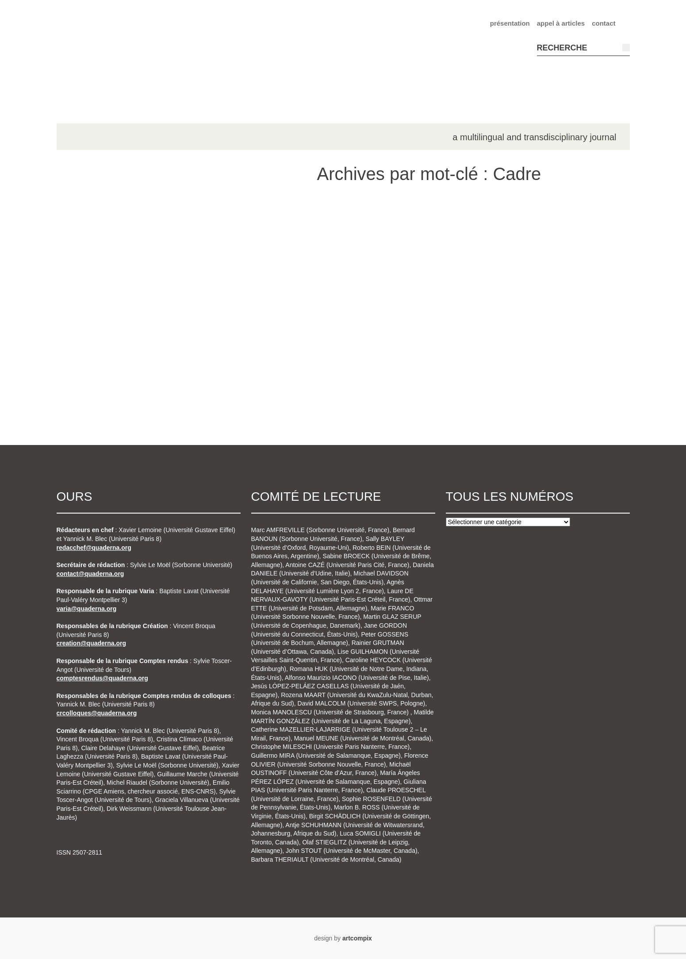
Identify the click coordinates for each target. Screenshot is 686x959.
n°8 (81, 393)
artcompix (357, 938)
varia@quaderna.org (87, 608)
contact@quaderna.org (90, 573)
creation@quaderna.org (91, 643)
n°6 (81, 343)
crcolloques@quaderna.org (97, 713)
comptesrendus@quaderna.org (102, 678)
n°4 (81, 293)
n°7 (81, 368)
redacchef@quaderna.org (94, 547)
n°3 (81, 267)
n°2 (81, 242)
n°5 (81, 317)
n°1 (81, 217)
